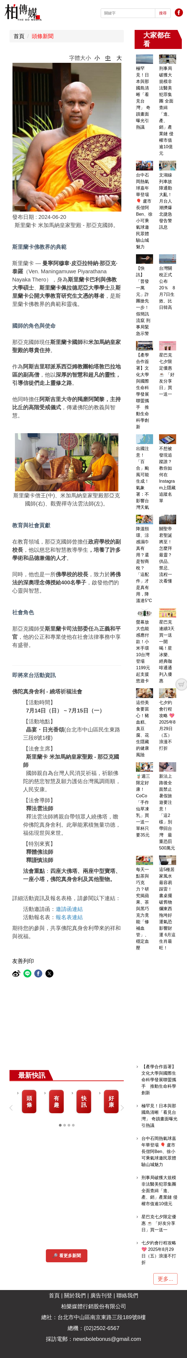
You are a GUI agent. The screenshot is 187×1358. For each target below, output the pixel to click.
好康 (111, 1101)
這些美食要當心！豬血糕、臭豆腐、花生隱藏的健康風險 (142, 728)
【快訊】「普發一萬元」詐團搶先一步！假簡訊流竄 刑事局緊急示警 (143, 301)
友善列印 (23, 961)
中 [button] (108, 58)
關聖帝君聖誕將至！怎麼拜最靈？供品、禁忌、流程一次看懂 (165, 554)
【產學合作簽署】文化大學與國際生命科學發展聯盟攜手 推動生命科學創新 (158, 1079)
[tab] (60, 1125)
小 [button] (97, 58)
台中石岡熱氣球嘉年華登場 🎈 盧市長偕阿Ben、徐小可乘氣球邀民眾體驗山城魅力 (158, 1151)
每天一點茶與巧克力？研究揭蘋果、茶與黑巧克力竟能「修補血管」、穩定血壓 (142, 908)
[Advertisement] (93, 1029)
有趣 (56, 1101)
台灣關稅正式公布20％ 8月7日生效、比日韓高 (167, 288)
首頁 (19, 36)
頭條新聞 (42, 36)
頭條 (29, 1101)
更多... (165, 1279)
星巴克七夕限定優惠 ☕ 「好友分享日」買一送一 (166, 374)
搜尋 (163, 13)
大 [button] (119, 58)
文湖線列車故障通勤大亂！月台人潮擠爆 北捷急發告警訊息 (167, 201)
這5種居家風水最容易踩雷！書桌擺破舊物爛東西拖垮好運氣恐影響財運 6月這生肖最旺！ (167, 908)
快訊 (84, 1101)
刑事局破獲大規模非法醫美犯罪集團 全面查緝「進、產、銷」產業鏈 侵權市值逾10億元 (159, 1190)
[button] (12, 1108)
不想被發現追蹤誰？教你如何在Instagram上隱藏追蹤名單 (167, 474)
